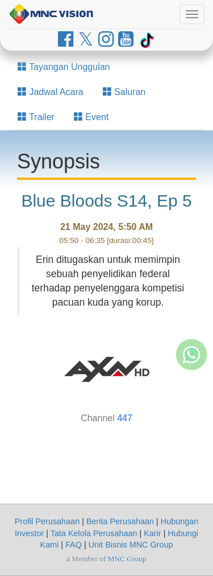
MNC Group (127, 558)
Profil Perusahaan (47, 521)
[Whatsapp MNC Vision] (191, 418)
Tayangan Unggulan (64, 67)
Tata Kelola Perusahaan (94, 533)
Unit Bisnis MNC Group (131, 544)
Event (91, 117)
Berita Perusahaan (120, 521)
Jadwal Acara (50, 92)
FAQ (73, 544)
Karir (152, 533)
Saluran (124, 92)
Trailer (36, 117)
